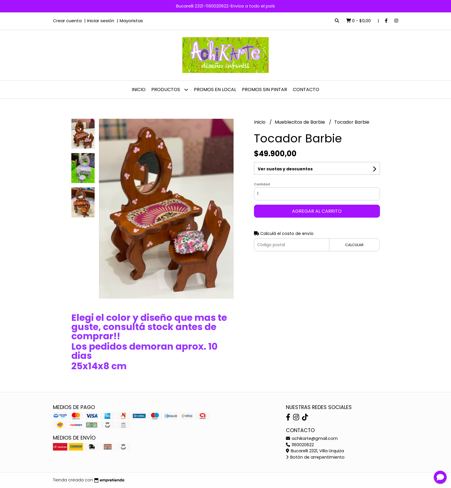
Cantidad (262, 184)
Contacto (306, 89)
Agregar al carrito (317, 211)
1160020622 (300, 445)
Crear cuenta (67, 21)
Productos (169, 89)
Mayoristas (131, 21)
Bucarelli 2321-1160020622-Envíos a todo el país (225, 6)
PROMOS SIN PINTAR (264, 89)
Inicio (139, 89)
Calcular (354, 244)
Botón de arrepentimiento (315, 457)
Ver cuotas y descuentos (285, 169)
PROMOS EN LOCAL (215, 89)
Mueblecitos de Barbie (300, 122)
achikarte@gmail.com (312, 438)
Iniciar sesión (100, 21)
